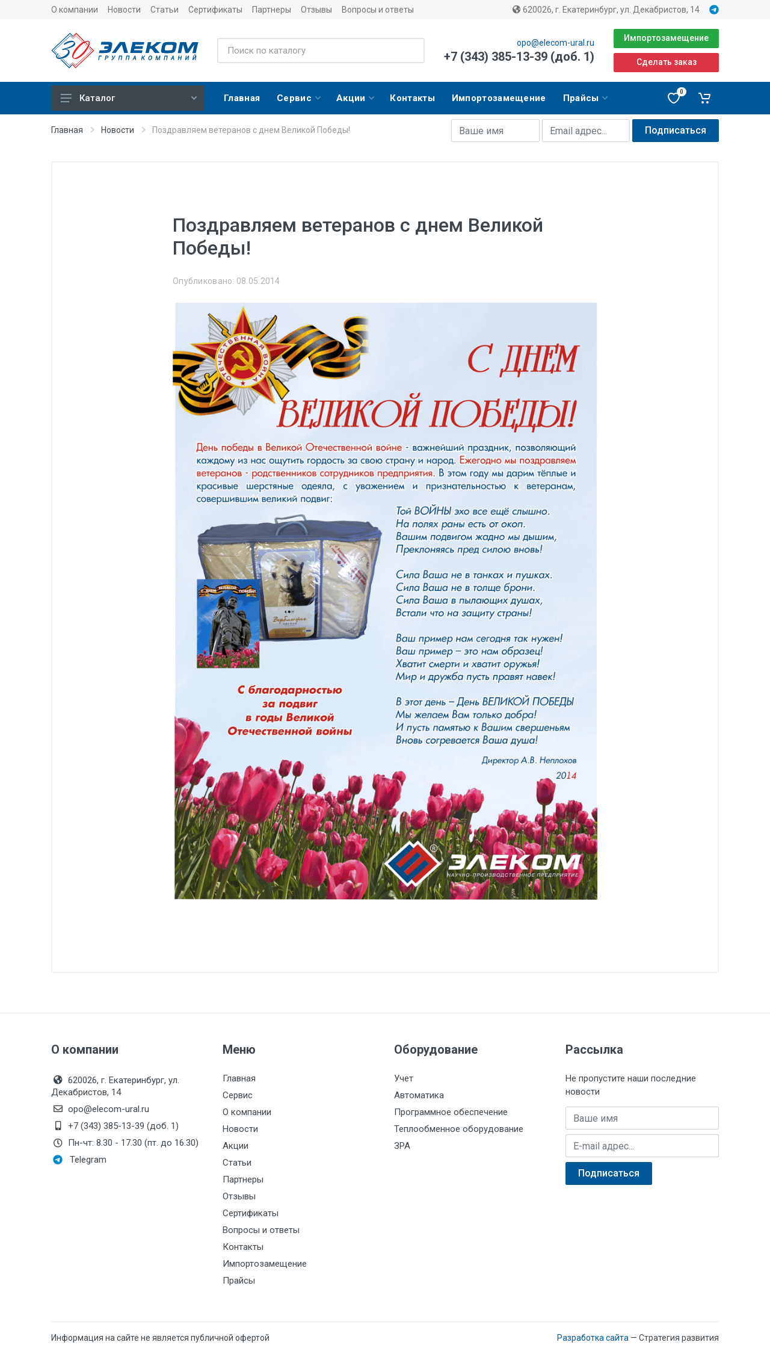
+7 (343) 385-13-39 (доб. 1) (519, 56)
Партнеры (271, 9)
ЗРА (402, 1145)
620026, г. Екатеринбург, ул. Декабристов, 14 (606, 9)
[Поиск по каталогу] (321, 50)
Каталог (129, 98)
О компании (74, 9)
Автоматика (419, 1095)
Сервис (238, 1095)
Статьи (164, 9)
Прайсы (239, 1280)
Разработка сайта (593, 1338)
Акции (235, 1145)
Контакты (243, 1246)
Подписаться (675, 130)
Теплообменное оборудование (458, 1129)
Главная (67, 130)
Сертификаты (215, 9)
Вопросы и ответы (378, 9)
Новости (124, 9)
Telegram (79, 1159)
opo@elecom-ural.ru (555, 43)
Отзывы (316, 9)
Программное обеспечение (451, 1112)
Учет (403, 1078)
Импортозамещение (666, 38)
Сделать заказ (666, 62)
